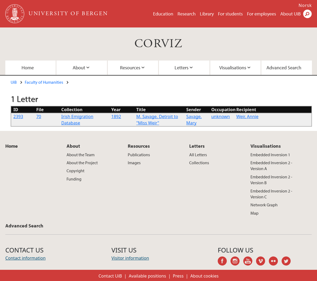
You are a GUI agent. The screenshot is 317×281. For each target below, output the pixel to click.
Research (187, 14)
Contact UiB (110, 276)
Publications (139, 154)
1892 (116, 116)
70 (38, 116)
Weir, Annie (247, 116)
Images (134, 162)
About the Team (80, 154)
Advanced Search (283, 68)
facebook (224, 261)
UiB (14, 82)
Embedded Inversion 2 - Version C (271, 193)
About (79, 68)
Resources (130, 68)
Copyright (75, 170)
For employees (261, 14)
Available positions (147, 276)
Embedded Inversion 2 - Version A (271, 165)
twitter (288, 261)
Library (207, 14)
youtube (249, 261)
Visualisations (232, 68)
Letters (181, 68)
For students (230, 14)
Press (178, 276)
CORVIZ (158, 43)
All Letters (198, 154)
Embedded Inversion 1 (270, 154)
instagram (236, 261)
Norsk (305, 5)
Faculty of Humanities (44, 82)
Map (254, 213)
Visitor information (130, 258)
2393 (18, 116)
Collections (199, 162)
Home (28, 68)
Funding (74, 179)
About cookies (204, 276)
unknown (220, 116)
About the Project (82, 162)
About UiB (290, 14)
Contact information (25, 258)
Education (163, 14)
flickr (275, 261)
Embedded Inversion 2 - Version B (271, 179)
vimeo (262, 261)
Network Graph (264, 204)
